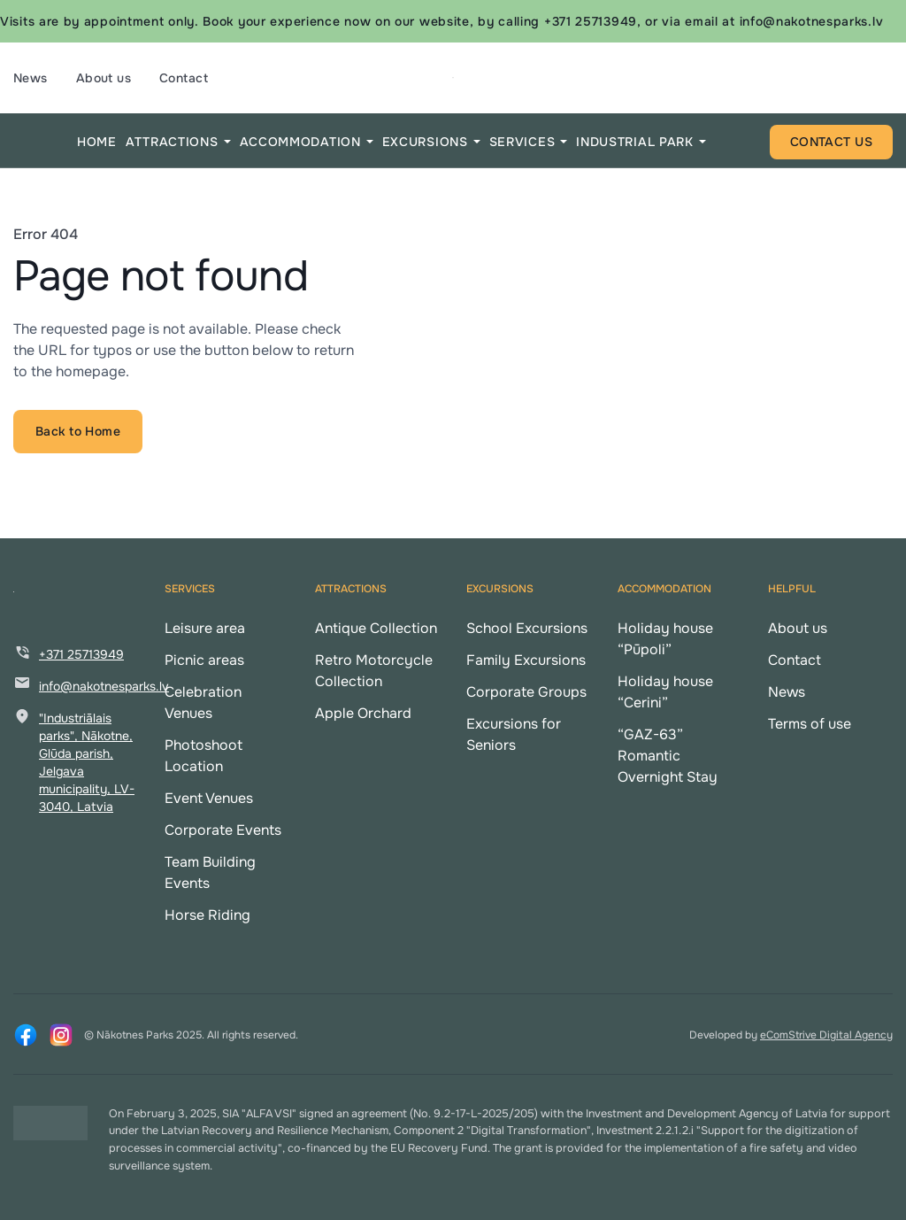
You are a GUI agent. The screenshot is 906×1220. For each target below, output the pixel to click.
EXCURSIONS (425, 142)
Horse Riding (207, 915)
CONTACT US (831, 142)
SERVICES (522, 142)
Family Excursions (526, 660)
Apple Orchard (363, 713)
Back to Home (77, 431)
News (30, 78)
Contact (183, 78)
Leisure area (205, 628)
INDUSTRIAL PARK (635, 142)
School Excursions (526, 628)
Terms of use (809, 723)
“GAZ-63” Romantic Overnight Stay (668, 755)
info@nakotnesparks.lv (104, 686)
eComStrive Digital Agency (826, 1035)
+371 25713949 (81, 654)
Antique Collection (376, 628)
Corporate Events (223, 830)
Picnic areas (204, 660)
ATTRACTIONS (172, 142)
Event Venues (209, 798)
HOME (97, 142)
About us (103, 78)
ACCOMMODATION (300, 142)
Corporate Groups (526, 692)
